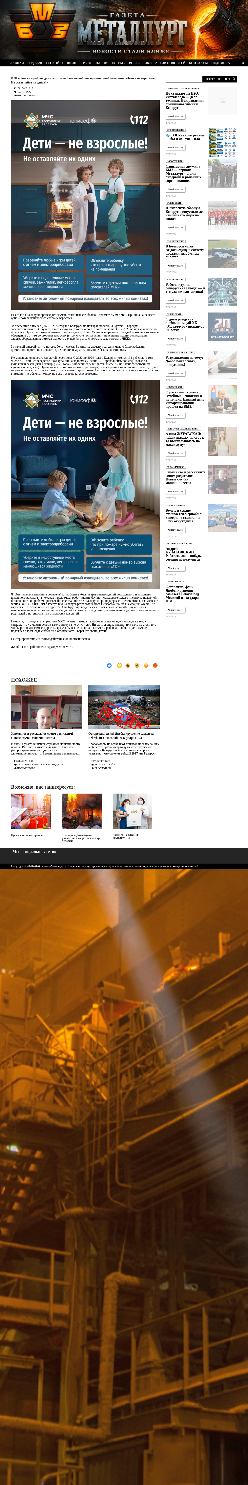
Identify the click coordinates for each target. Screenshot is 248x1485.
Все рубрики (140, 63)
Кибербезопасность (38, 764)
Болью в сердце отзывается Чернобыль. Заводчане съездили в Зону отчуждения (185, 516)
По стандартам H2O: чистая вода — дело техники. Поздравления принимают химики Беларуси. (185, 100)
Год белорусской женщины (53, 63)
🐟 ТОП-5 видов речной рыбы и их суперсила (185, 137)
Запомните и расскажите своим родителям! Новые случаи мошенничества (185, 477)
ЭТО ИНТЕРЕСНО (175, 130)
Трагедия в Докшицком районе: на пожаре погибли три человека (82, 818)
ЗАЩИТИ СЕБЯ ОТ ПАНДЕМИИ (132, 817)
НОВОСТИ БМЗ (174, 161)
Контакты (198, 63)
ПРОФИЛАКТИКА (175, 467)
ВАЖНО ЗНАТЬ (174, 203)
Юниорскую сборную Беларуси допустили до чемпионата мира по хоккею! (184, 213)
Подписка (220, 63)
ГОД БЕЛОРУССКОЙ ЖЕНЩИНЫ (183, 88)
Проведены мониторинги (31, 815)
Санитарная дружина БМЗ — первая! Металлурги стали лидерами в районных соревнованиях (183, 173)
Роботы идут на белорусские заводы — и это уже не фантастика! (185, 288)
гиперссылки (181, 866)
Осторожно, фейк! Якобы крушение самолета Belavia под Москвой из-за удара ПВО (182, 594)
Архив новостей (170, 63)
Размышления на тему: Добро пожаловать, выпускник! (184, 361)
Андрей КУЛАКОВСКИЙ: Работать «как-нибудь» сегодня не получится (184, 554)
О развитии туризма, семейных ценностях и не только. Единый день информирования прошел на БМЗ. (185, 399)
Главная (16, 63)
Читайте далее (175, 116)
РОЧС (28, 91)
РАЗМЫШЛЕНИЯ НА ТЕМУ (180, 352)
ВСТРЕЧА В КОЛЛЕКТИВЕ (180, 544)
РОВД (61, 764)
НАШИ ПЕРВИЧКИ (176, 505)
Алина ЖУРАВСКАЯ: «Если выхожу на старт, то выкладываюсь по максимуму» (185, 439)
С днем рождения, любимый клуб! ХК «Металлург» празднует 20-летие (185, 324)
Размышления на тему (104, 63)
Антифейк (108, 764)
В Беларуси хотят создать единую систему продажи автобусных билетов (185, 251)
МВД (54, 764)
